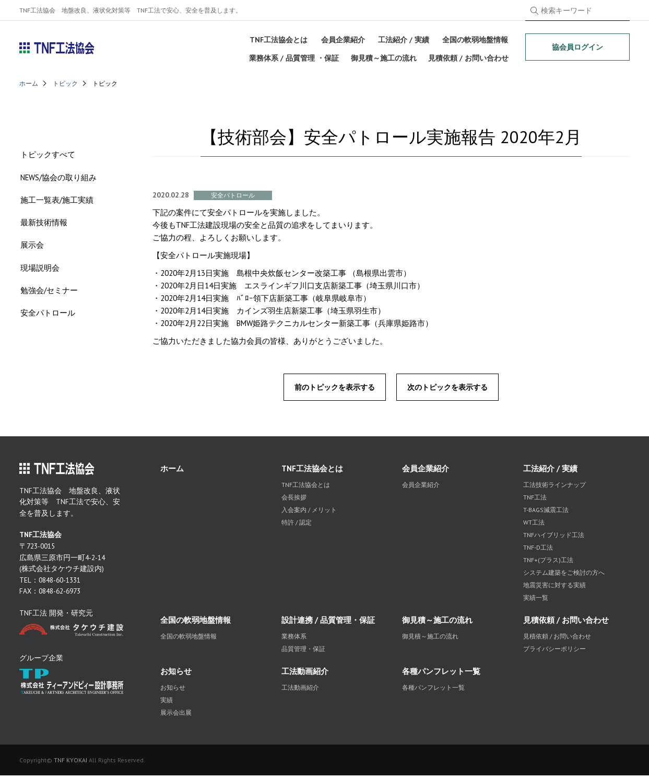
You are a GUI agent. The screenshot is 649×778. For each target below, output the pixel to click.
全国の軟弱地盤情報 (475, 38)
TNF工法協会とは (278, 38)
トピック (65, 83)
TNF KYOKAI (70, 763)
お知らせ (176, 674)
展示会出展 (176, 715)
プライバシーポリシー (554, 651)
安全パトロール (46, 318)
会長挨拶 (293, 500)
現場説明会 (38, 272)
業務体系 (293, 639)
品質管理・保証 (303, 651)
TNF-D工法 (538, 550)
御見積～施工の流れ (383, 56)
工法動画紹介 (304, 674)
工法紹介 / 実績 (403, 38)
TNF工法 (535, 500)
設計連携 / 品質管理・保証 (328, 623)
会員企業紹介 (342, 38)
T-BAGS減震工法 (546, 512)
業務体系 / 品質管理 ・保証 (294, 56)
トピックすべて (46, 157)
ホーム (28, 83)
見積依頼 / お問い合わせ (469, 56)
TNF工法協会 (57, 48)
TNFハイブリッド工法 (553, 537)
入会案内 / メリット (309, 512)
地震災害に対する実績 (554, 587)
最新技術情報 (42, 226)
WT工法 (534, 525)
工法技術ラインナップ (554, 487)
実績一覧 (535, 600)
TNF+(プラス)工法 (548, 562)
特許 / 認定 (296, 525)
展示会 (31, 249)
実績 (166, 702)
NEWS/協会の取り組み (57, 180)
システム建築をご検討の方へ (564, 575)
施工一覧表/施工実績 (55, 203)
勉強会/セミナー (48, 295)
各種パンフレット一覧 (441, 674)
